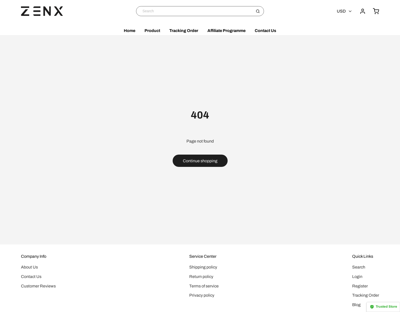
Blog (356, 305)
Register (360, 286)
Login (357, 276)
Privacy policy (201, 295)
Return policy (201, 276)
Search (358, 267)
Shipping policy (203, 267)
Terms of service (204, 286)
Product (152, 30)
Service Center (202, 256)
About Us (29, 267)
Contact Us (265, 30)
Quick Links (362, 256)
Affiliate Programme (226, 30)
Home (129, 30)
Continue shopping (200, 161)
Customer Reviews (38, 286)
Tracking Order (183, 30)
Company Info (33, 256)
